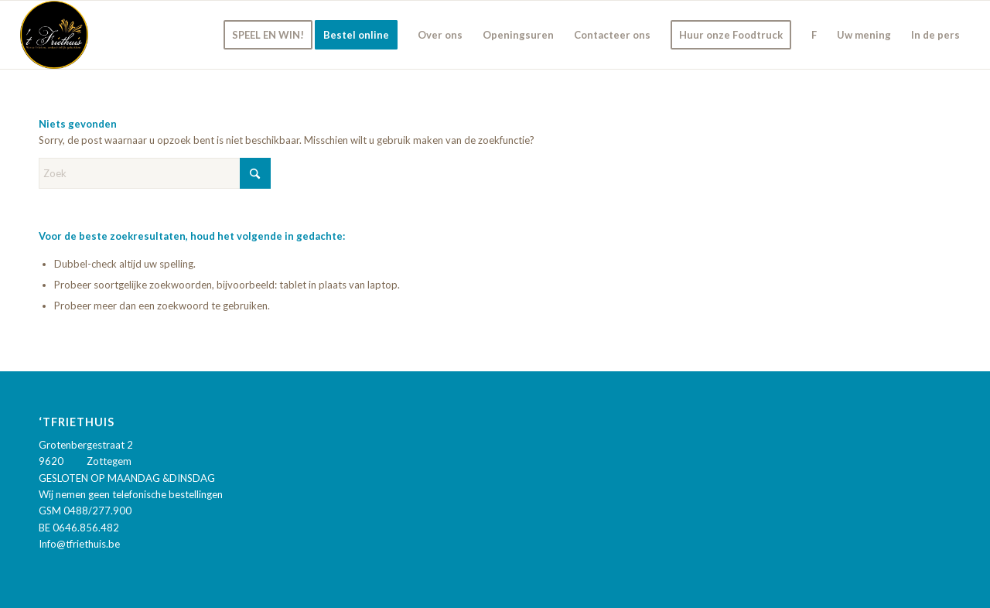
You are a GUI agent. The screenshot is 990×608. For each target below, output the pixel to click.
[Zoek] (155, 173)
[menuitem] (268, 35)
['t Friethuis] (54, 35)
